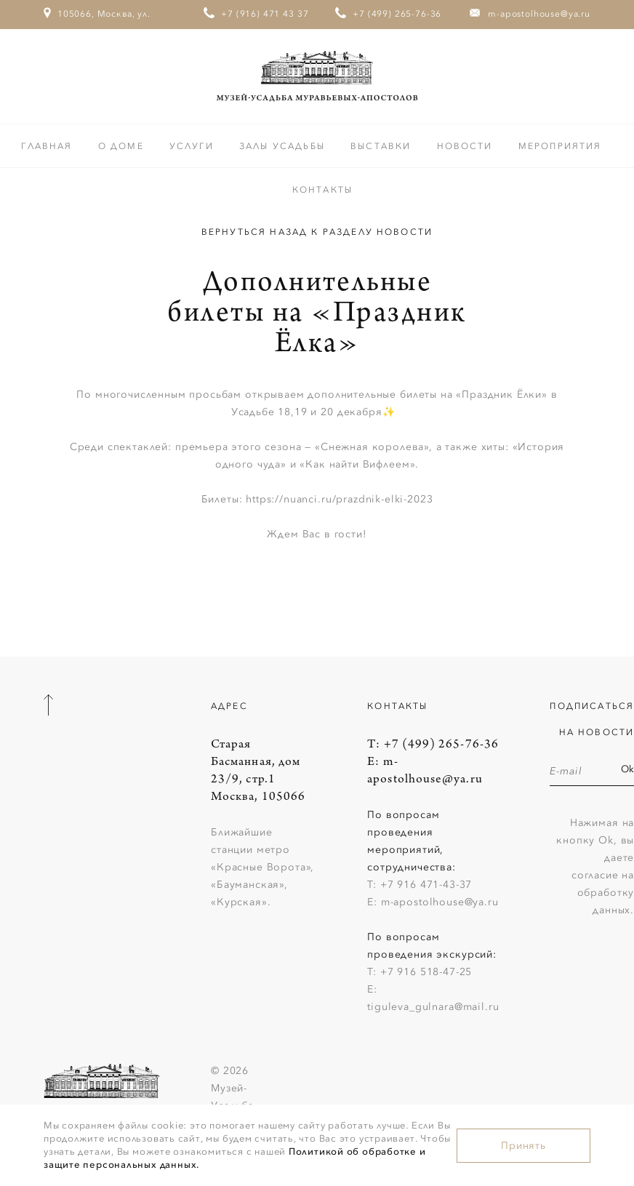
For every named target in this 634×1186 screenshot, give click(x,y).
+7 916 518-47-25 (426, 972)
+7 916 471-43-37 (426, 884)
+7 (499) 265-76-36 (397, 14)
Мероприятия (560, 146)
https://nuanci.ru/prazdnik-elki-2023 (339, 499)
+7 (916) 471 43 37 (264, 14)
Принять (523, 1146)
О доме (123, 146)
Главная (48, 146)
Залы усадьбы (284, 146)
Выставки (382, 146)
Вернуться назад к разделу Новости (317, 232)
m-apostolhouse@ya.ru (539, 14)
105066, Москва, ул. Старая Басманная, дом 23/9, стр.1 (97, 41)
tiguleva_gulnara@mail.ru (433, 1007)
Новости (467, 146)
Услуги (193, 146)
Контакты (322, 190)
